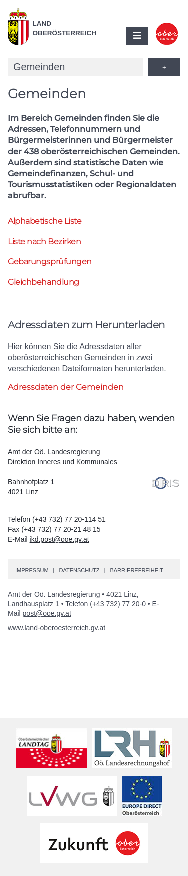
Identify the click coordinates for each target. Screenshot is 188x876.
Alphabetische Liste (44, 221)
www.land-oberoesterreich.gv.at (56, 628)
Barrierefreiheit (136, 570)
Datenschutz (79, 570)
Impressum (32, 570)
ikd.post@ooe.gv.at (59, 539)
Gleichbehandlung (43, 282)
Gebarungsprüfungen (50, 261)
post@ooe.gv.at (47, 613)
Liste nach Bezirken (44, 241)
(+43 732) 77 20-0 (118, 604)
